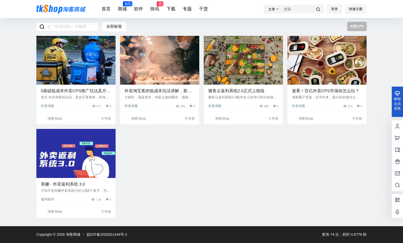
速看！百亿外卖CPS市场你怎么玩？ (325, 90)
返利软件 (47, 199)
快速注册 (355, 9)
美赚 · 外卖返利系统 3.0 (63, 184)
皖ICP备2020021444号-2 (107, 234)
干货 (203, 8)
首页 (106, 8)
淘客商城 (72, 234)
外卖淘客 (47, 106)
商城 (122, 6)
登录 (334, 9)
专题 (187, 8)
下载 (171, 8)
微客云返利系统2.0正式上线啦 (236, 90)
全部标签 (114, 26)
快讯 (154, 6)
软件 (138, 8)
